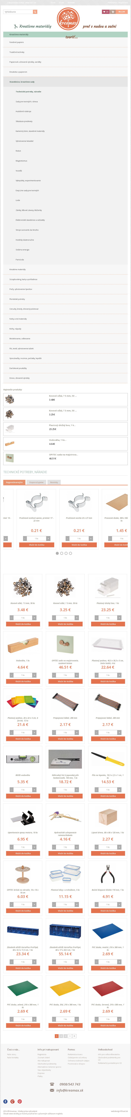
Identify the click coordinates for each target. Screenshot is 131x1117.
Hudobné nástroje (23, 111)
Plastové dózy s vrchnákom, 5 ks (65, 890)
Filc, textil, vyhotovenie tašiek (21, 348)
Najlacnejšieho (59, 567)
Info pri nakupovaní (48, 1049)
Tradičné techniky (17, 52)
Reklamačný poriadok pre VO (110, 1063)
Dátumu (43, 567)
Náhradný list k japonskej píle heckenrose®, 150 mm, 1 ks (65, 776)
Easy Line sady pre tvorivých (27, 190)
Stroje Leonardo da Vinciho (27, 230)
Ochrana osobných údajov (78, 1060)
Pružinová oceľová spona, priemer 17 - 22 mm (65, 519)
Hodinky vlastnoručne (25, 240)
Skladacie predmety (24, 121)
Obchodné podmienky (47, 1064)
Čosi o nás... (13, 1049)
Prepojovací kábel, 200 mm (65, 718)
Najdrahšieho (77, 567)
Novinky (54, 482)
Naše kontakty (13, 1057)
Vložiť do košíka (23, 544)
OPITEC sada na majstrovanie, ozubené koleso (65, 662)
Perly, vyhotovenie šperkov (21, 289)
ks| (122, 12)
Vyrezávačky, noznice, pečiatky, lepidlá (25, 358)
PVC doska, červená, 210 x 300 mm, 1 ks (107, 1006)
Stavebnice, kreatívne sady (22, 82)
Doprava (41, 1073)
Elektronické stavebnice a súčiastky (30, 220)
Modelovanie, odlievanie (20, 338)
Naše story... (12, 1054)
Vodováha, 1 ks (23, 660)
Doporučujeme (36, 482)
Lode (18, 200)
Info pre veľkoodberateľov (109, 1054)
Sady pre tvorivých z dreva (27, 101)
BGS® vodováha (23, 775)
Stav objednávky (44, 1070)
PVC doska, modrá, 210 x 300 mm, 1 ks (108, 948)
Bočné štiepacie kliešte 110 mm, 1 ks (108, 890)
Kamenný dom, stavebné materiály (30, 131)
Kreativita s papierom (18, 72)
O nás (61, 2)
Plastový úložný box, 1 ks (108, 603)
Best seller (29, 567)
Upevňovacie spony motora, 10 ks (23, 832)
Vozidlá (19, 171)
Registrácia (123, 2)
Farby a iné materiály (18, 319)
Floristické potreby (17, 299)
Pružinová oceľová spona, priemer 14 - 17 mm (23, 519)
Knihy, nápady (15, 329)
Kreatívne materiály (35, 26)
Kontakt (71, 2)
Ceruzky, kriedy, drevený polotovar (24, 309)
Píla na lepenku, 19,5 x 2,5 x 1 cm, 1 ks (107, 776)
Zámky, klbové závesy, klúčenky (29, 210)
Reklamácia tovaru (75, 1054)
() (107, 12)
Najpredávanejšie (14, 482)
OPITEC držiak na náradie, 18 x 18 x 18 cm (22, 891)
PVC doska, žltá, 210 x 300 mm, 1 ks (65, 1004)
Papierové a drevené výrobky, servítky (25, 62)
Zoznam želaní (44, 1057)
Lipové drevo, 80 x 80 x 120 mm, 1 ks (108, 832)
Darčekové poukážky (18, 368)
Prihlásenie (112, 2)
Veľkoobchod (105, 1049)
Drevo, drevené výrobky (20, 378)
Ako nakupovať (44, 1060)
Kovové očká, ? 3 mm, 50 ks (65, 603)
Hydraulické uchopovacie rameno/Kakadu (65, 834)
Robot (18, 151)
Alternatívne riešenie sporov (49, 1067)
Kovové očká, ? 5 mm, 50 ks (23, 603)
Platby (40, 1076)
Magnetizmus (21, 161)
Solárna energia (22, 250)
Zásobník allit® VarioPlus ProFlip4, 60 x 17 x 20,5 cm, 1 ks (65, 948)
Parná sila (20, 259)
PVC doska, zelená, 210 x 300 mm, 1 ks (22, 1006)
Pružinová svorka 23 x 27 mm (108, 518)
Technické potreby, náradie (28, 91)
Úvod (53, 2)
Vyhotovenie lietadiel (24, 141)
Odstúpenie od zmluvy (77, 1057)
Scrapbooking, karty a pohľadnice (23, 279)
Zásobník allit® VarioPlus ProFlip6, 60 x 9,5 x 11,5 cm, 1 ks (22, 948)
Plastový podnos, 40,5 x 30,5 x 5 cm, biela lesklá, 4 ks (108, 662)
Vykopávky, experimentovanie (28, 180)
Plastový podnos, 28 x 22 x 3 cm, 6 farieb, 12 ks (23, 719)
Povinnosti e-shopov (76, 1064)
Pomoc (71, 1049)
